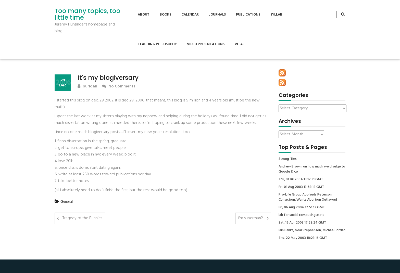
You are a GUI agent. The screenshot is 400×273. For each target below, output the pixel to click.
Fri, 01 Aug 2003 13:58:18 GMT (301, 187)
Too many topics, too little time (87, 14)
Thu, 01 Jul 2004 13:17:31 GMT (301, 179)
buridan (87, 86)
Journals (217, 15)
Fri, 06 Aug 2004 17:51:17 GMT (302, 207)
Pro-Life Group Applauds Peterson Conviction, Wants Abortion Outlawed (308, 197)
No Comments (118, 86)
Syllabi (276, 15)
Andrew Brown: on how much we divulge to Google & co (312, 169)
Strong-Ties (288, 159)
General (66, 202)
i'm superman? (250, 218)
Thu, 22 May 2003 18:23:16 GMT (303, 238)
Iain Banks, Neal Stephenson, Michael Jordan (312, 230)
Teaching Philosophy (157, 44)
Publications (248, 15)
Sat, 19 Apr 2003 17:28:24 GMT (302, 222)
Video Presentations (205, 44)
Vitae (239, 44)
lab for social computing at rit (301, 215)
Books (165, 15)
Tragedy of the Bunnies (82, 218)
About (143, 15)
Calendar (190, 15)
